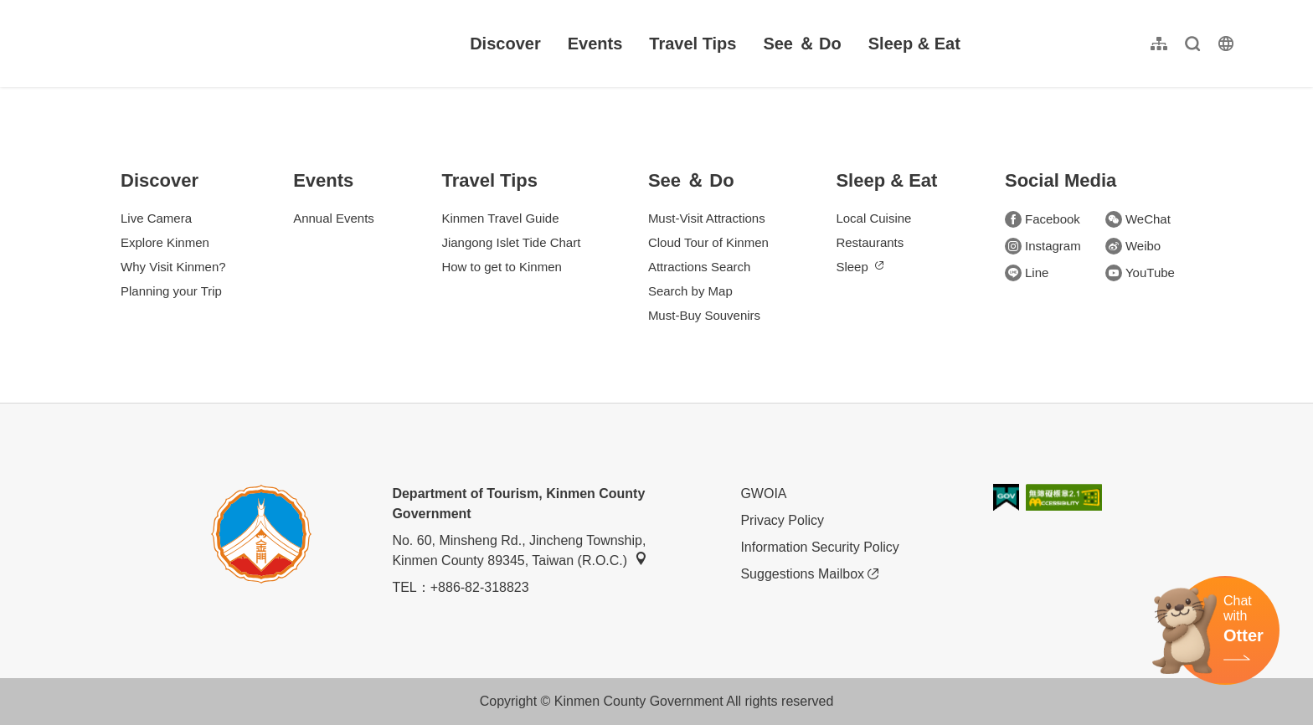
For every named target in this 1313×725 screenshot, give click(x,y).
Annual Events (333, 218)
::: (75, 10)
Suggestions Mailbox (809, 574)
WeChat (1138, 219)
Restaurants (870, 242)
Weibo (1133, 246)
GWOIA (763, 493)
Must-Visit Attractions (706, 218)
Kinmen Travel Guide (500, 218)
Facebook (1042, 219)
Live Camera (156, 218)
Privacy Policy (782, 520)
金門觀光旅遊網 (179, 43)
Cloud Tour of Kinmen (708, 242)
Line (1026, 273)
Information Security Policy (819, 547)
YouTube (1140, 273)
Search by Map (690, 291)
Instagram (1043, 246)
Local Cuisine (873, 218)
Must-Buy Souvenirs (704, 315)
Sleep (859, 267)
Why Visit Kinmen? (173, 267)
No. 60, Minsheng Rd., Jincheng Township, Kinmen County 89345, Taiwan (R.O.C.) (519, 550)
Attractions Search (699, 267)
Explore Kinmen (165, 242)
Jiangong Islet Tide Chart (510, 242)
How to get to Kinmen (501, 267)
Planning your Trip (171, 291)
